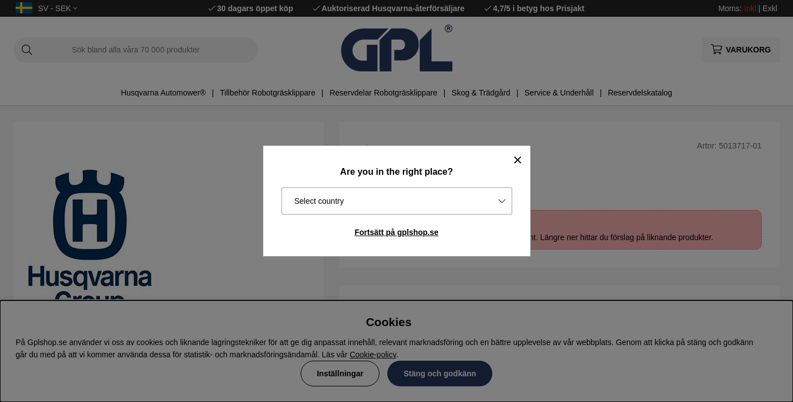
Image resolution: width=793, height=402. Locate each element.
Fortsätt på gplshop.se (396, 232)
